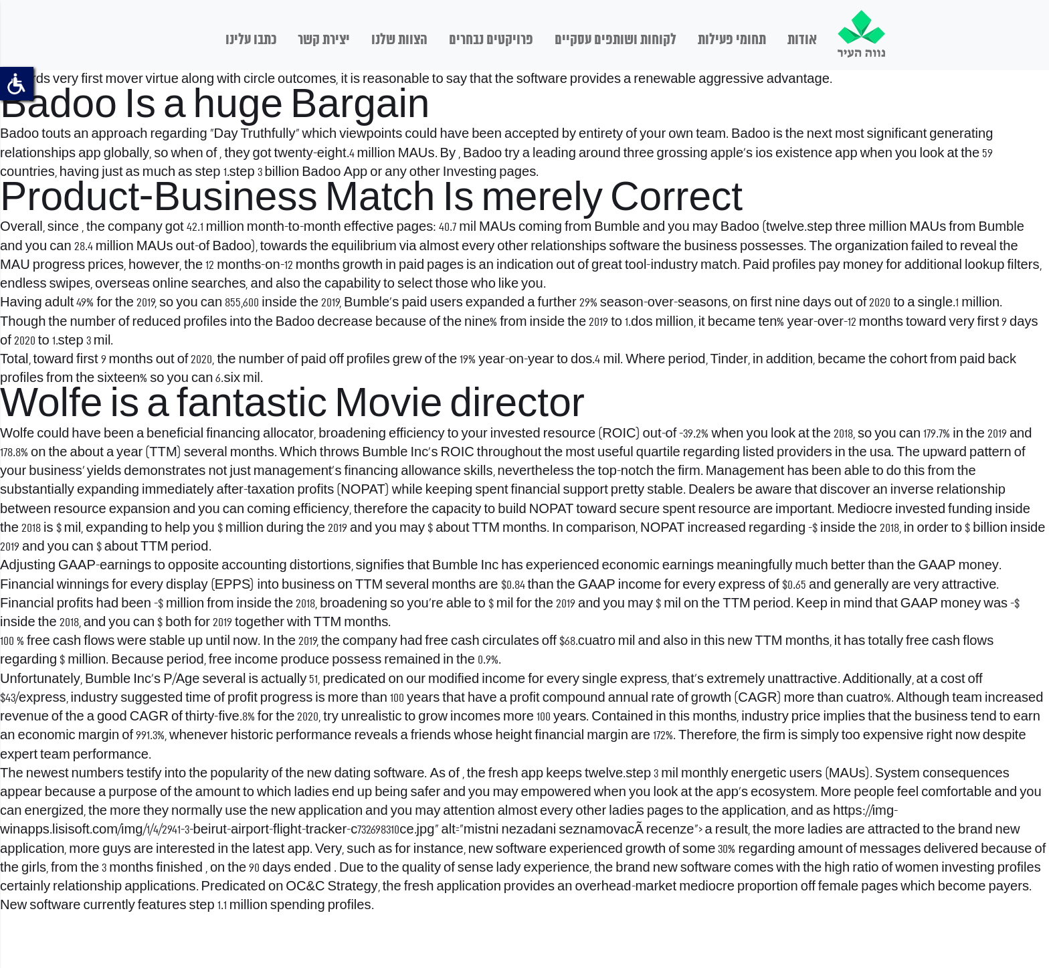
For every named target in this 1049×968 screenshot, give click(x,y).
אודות (802, 40)
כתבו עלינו (250, 40)
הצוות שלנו (399, 40)
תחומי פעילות (732, 40)
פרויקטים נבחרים (491, 40)
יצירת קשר (324, 40)
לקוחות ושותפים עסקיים (615, 40)
